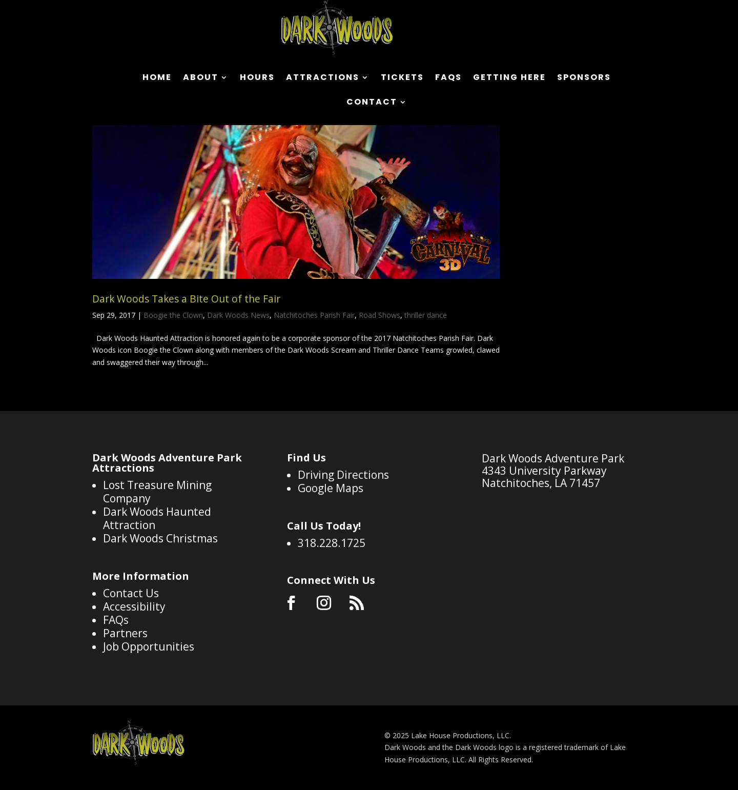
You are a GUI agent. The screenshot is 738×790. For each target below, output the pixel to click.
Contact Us (131, 593)
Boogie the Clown (173, 315)
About (200, 78)
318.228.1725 (331, 543)
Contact (371, 103)
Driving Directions (343, 475)
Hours (257, 78)
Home (157, 78)
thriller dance (425, 315)
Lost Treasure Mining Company (157, 491)
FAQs (448, 78)
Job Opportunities (148, 646)
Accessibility (134, 606)
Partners (125, 633)
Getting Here (509, 78)
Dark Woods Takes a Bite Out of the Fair (186, 299)
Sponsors (584, 78)
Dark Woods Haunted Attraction (157, 518)
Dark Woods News (238, 315)
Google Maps (330, 488)
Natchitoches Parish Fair (314, 315)
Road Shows (379, 315)
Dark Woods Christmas (160, 538)
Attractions (322, 78)
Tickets (402, 78)
